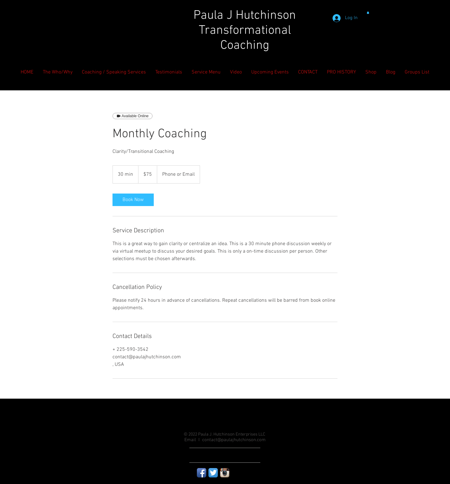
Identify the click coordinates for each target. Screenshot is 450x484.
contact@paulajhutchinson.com (234, 440)
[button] (368, 12)
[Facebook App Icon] (201, 472)
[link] (133, 200)
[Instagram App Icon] (224, 472)
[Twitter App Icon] (213, 472)
